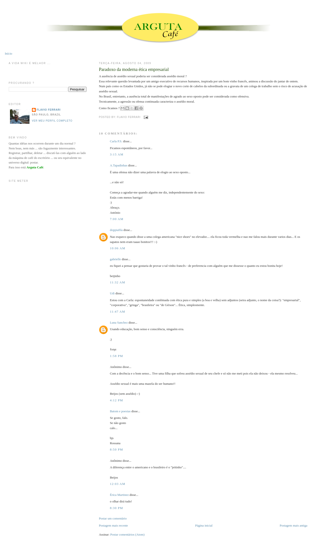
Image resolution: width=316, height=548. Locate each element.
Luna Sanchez (119, 322)
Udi (112, 293)
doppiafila (116, 230)
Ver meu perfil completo (52, 120)
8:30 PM (116, 508)
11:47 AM (117, 311)
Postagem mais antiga (293, 525)
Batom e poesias (120, 411)
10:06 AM (117, 248)
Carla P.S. (116, 141)
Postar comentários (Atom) (127, 534)
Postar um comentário (113, 518)
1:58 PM (116, 356)
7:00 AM (117, 219)
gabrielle (115, 259)
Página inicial (203, 525)
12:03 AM (117, 484)
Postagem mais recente (113, 525)
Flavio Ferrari (49, 109)
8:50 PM (116, 449)
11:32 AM (117, 282)
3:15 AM (117, 154)
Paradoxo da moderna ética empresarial (134, 69)
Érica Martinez (119, 495)
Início (8, 53)
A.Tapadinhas (118, 165)
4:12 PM (116, 400)
